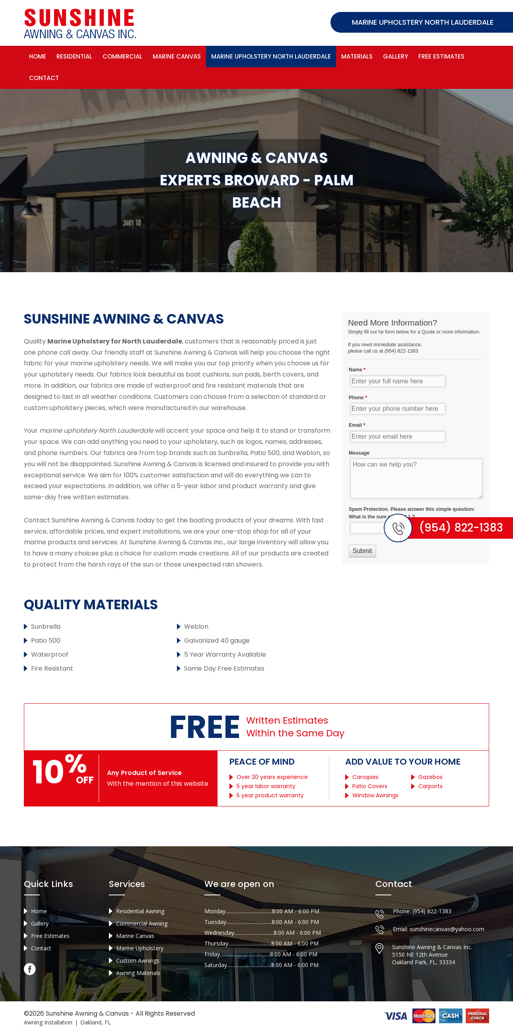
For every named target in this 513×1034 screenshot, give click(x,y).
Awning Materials (138, 976)
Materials (357, 56)
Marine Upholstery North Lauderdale (271, 56)
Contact (44, 77)
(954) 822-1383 (431, 914)
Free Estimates (441, 56)
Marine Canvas (177, 56)
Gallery (395, 56)
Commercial (122, 56)
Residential (74, 56)
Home (37, 56)
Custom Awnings (137, 963)
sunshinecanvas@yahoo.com (447, 932)
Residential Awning (140, 914)
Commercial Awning (141, 926)
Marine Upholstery (139, 951)
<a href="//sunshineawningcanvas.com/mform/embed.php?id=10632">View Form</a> (415, 438)
